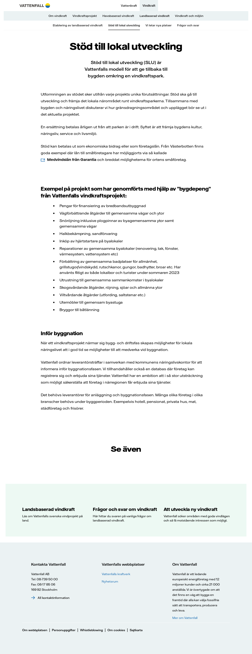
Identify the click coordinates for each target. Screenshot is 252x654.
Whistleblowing (91, 630)
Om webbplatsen (34, 630)
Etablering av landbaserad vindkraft (78, 25)
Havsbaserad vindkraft (118, 16)
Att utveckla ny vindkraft (190, 509)
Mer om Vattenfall (185, 618)
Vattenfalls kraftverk (116, 574)
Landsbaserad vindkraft (48, 509)
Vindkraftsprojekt (84, 16)
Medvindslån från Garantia (71, 159)
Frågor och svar (188, 25)
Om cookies (116, 630)
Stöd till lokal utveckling (124, 25)
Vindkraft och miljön (189, 16)
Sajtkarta (136, 630)
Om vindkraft (58, 16)
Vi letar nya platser (158, 25)
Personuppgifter (63, 630)
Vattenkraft (129, 5)
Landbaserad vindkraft (155, 15)
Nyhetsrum (110, 581)
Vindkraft (148, 5)
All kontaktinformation (53, 598)
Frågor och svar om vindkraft (125, 509)
